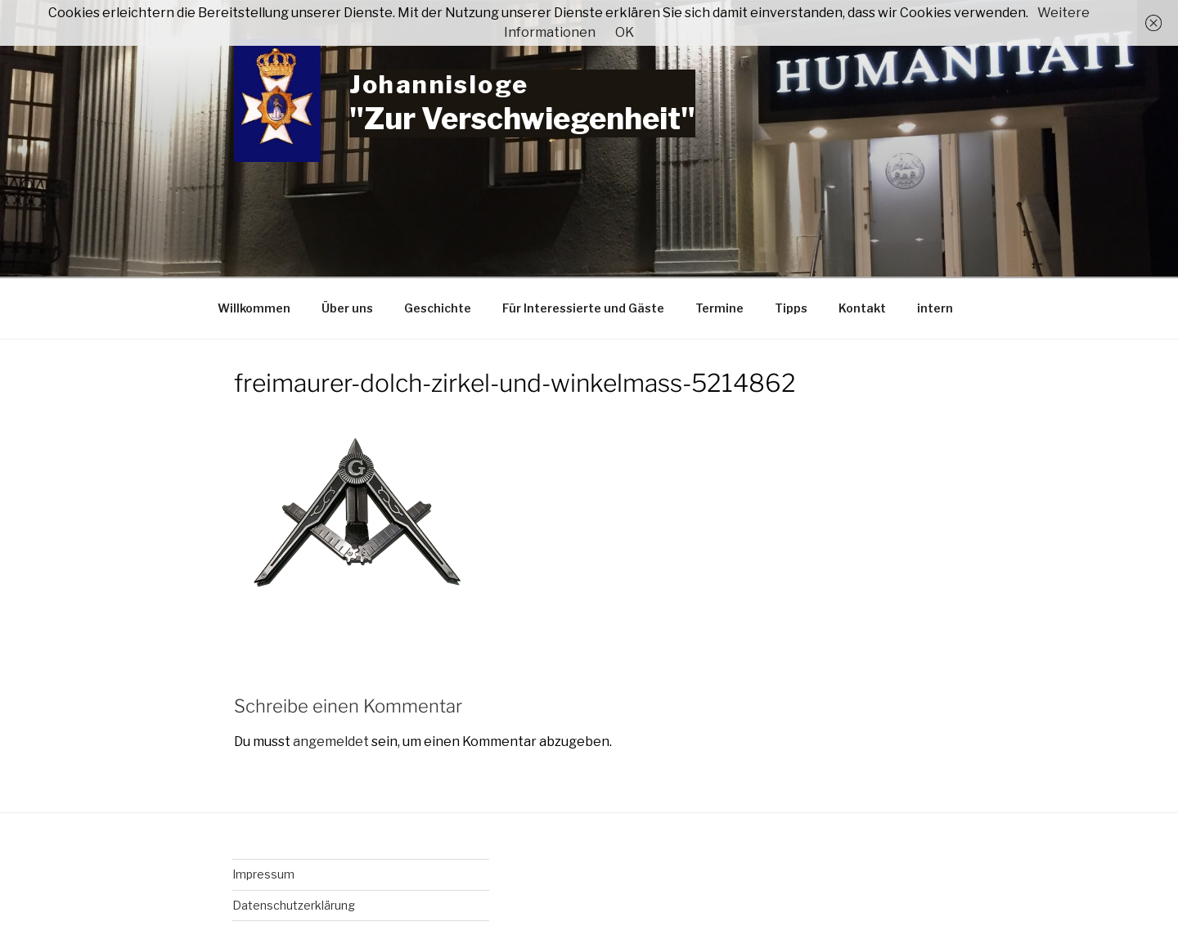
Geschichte (437, 308)
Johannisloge (439, 84)
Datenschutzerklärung (293, 905)
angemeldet (331, 741)
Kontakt (862, 308)
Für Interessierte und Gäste (583, 308)
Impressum (263, 874)
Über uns (347, 308)
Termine (719, 308)
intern (935, 308)
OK (624, 32)
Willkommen (254, 308)
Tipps (791, 308)
